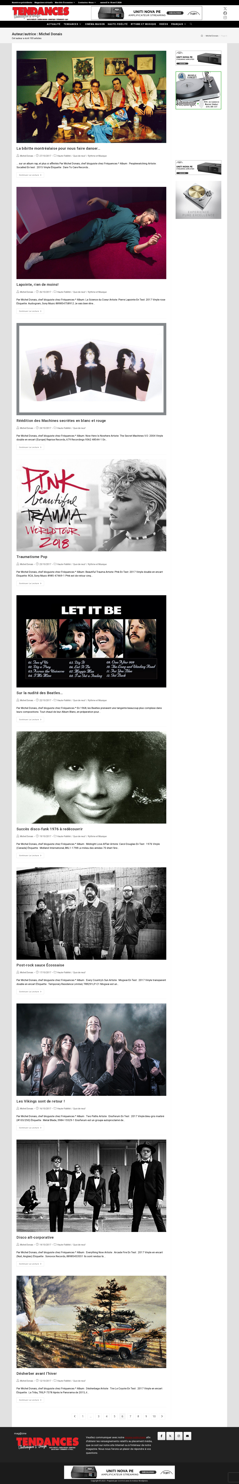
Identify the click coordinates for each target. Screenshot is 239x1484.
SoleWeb (121, 1481)
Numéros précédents (22, 3)
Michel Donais (26, 156)
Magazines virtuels (43, 3)
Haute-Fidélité (64, 156)
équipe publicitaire (135, 1437)
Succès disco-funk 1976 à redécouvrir (49, 829)
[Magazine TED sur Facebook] (161, 1436)
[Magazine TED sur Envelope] (187, 1436)
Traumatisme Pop (31, 557)
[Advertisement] (198, 134)
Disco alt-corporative (35, 1237)
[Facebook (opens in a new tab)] (225, 13)
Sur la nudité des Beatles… (39, 693)
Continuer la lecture (31, 176)
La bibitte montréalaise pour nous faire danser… (58, 148)
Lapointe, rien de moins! (37, 284)
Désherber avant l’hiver (36, 1373)
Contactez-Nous (87, 3)
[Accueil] (202, 36)
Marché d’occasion (65, 3)
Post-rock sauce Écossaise (40, 965)
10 (154, 1416)
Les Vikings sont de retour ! (40, 1101)
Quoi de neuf (79, 156)
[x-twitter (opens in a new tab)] (225, 9)
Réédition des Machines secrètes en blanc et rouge (61, 421)
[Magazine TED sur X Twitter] (170, 1436)
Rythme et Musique (97, 156)
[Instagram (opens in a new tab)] (225, 18)
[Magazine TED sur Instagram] (179, 1436)
